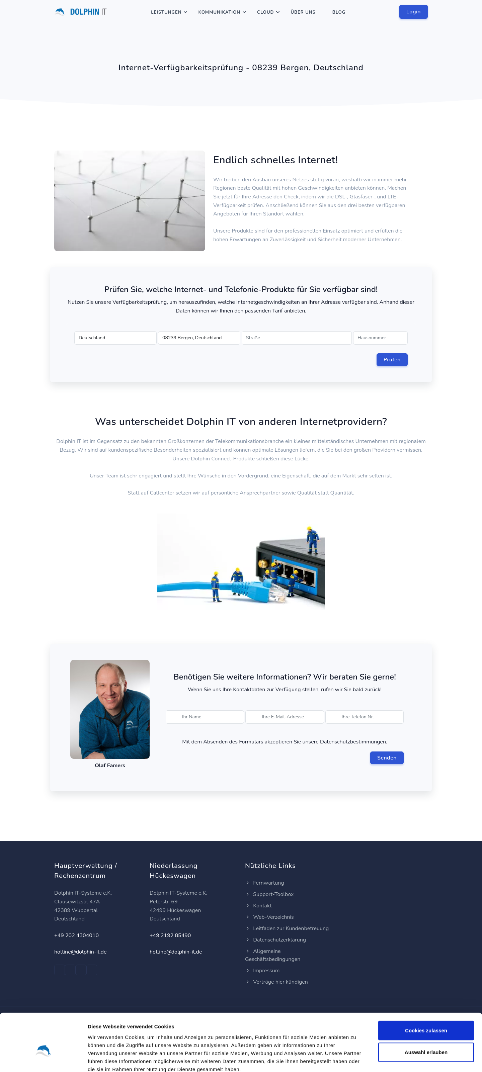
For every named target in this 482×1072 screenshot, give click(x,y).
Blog (339, 12)
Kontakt (258, 905)
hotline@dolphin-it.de (80, 952)
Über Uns (303, 12)
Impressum (262, 970)
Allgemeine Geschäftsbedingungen (272, 955)
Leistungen (166, 12)
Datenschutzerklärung (275, 940)
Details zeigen (356, 1059)
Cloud (265, 12)
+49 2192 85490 (170, 935)
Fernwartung (264, 883)
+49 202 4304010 (76, 935)
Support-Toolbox (269, 894)
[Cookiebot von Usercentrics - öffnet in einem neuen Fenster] (43, 1059)
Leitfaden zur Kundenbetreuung (287, 928)
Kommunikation (219, 12)
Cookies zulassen (426, 993)
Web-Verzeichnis (269, 917)
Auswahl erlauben (426, 1015)
